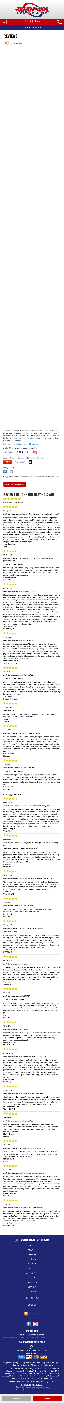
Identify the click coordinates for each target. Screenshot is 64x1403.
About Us (32, 1264)
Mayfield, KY (52, 1371)
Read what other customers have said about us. (20, 444)
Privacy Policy (32, 1282)
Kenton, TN (31, 1371)
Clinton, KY (8, 1368)
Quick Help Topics (32, 27)
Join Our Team (32, 1273)
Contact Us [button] (16, 1398)
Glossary (32, 1292)
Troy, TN (26, 1378)
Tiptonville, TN (43, 1376)
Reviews (32, 1278)
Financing (32, 1259)
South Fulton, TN (30, 1376)
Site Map (32, 1287)
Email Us (32, 1304)
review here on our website (22, 438)
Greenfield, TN (53, 1368)
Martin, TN (42, 1371)
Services (32, 1254)
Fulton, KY (42, 1368)
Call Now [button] (47, 1398)
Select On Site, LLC (37, 1385)
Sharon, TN (18, 1376)
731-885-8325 (32, 1297)
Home (32, 1245)
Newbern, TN (10, 1373)
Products (32, 1250)
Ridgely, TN (31, 1373)
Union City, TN (36, 1378)
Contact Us (32, 1268)
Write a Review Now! (14, 484)
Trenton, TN (56, 1376)
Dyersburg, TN (30, 1368)
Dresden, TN (18, 1368)
